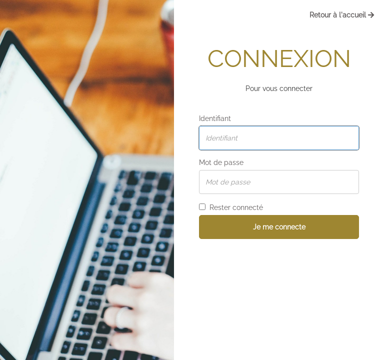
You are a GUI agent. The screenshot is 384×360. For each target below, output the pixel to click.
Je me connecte (279, 227)
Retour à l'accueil (342, 15)
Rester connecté (231, 208)
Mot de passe (221, 162)
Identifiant (215, 118)
